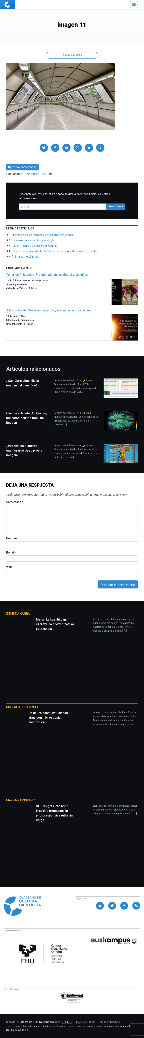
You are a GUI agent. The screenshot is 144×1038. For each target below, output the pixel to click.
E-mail (11, 552)
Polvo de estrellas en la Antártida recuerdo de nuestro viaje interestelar (54, 251)
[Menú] (134, 4)
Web (9, 566)
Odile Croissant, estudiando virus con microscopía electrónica (48, 717)
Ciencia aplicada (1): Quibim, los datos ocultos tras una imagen (26, 417)
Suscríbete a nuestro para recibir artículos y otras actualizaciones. (64, 196)
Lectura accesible (72, 54)
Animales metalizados (25, 256)
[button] (44, 148)
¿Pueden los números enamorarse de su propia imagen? (24, 450)
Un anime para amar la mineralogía (33, 240)
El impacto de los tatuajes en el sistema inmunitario (43, 234)
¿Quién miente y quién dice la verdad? (34, 245)
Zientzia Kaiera (18, 614)
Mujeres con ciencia (22, 707)
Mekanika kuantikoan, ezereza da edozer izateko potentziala (55, 624)
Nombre (12, 538)
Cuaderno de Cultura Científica (34, 1026)
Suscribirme (115, 206)
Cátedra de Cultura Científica (36, 1021)
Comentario (14, 501)
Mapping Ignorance (21, 800)
